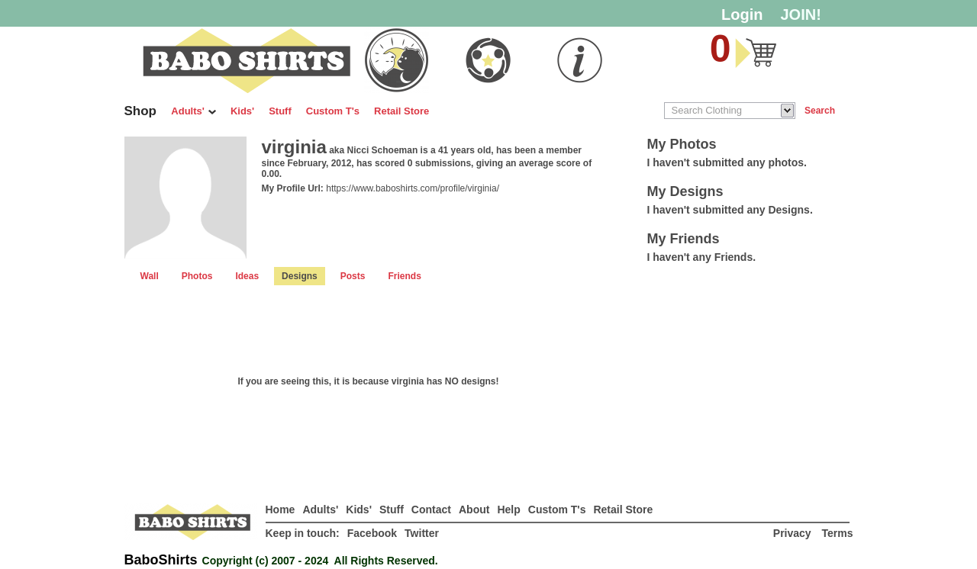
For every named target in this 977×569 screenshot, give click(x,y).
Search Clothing (707, 110)
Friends (404, 276)
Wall (149, 276)
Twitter (422, 533)
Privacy (793, 533)
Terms (837, 533)
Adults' (193, 111)
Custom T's (333, 111)
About (474, 509)
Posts (353, 276)
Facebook (372, 533)
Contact (431, 509)
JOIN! (801, 14)
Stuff (280, 111)
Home (280, 509)
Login (742, 14)
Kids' (242, 111)
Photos (197, 276)
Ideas (247, 276)
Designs (300, 276)
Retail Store (401, 111)
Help (508, 509)
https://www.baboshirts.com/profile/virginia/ (412, 188)
